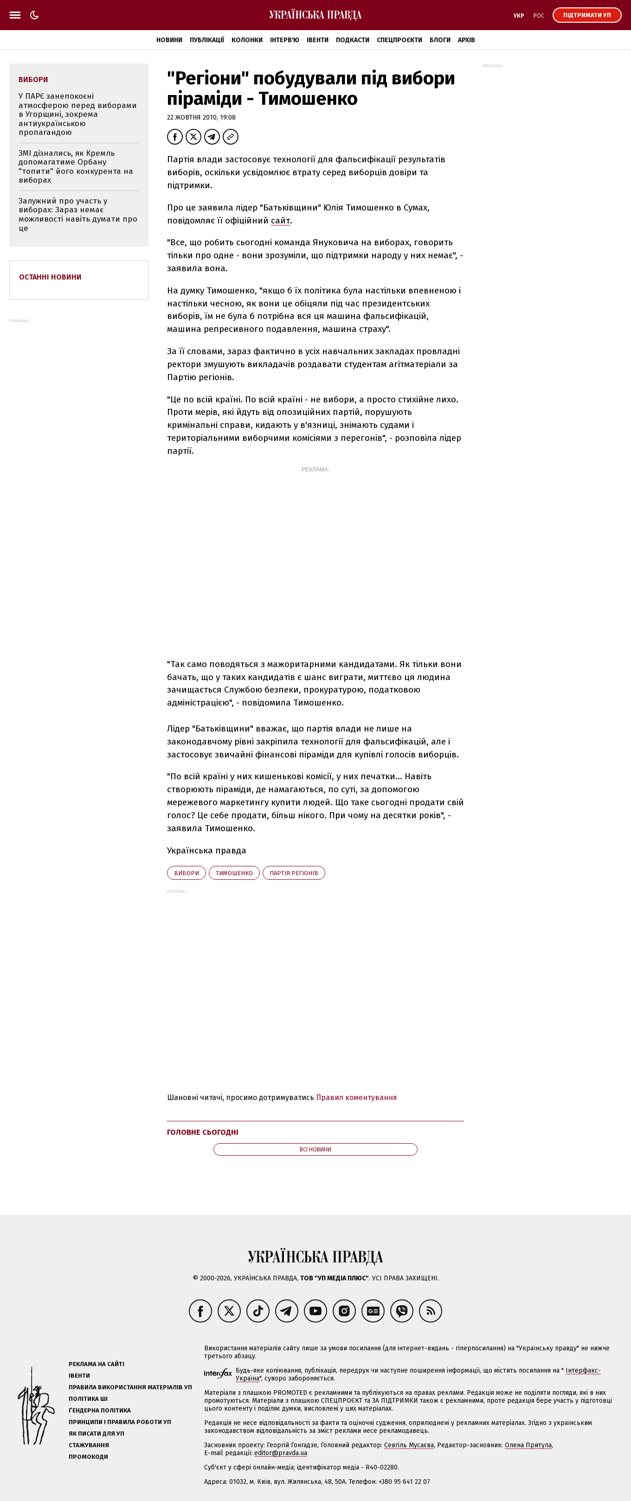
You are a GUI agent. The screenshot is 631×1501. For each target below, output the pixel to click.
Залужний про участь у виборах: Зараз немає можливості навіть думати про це (78, 214)
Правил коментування (356, 1097)
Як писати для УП (96, 1433)
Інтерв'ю (284, 40)
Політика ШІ (88, 1398)
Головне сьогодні (202, 1132)
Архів (466, 40)
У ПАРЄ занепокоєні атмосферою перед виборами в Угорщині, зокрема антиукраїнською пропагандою (78, 114)
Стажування (89, 1445)
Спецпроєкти (399, 40)
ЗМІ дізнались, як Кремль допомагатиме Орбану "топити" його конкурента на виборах (76, 166)
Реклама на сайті (96, 1364)
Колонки (247, 40)
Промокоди (88, 1456)
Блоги (440, 40)
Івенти (317, 40)
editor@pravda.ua (280, 1453)
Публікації (207, 40)
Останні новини (50, 277)
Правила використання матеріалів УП (130, 1387)
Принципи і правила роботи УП (120, 1421)
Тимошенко (234, 873)
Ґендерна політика (100, 1410)
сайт (280, 220)
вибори (186, 873)
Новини (169, 40)
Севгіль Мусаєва (409, 1445)
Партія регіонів (294, 873)
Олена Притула (528, 1445)
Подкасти (352, 40)
